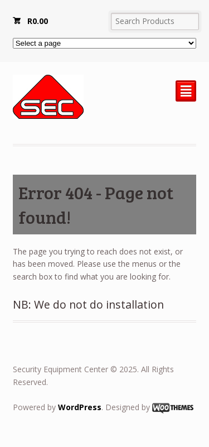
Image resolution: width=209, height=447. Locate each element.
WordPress (79, 407)
